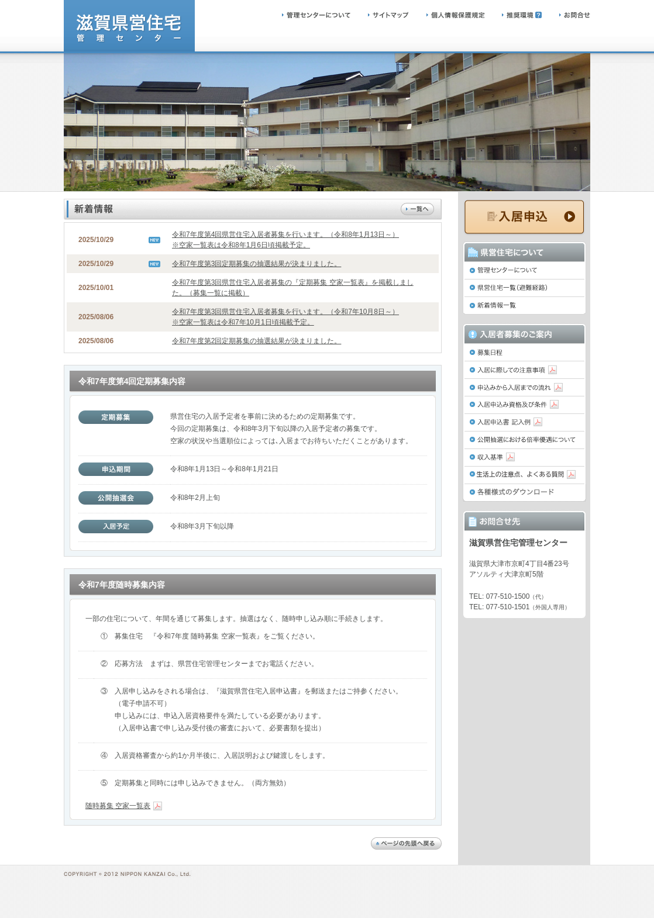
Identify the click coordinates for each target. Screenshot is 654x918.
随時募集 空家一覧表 (123, 806)
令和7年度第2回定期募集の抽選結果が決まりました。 (256, 341)
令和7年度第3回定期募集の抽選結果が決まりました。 (256, 264)
